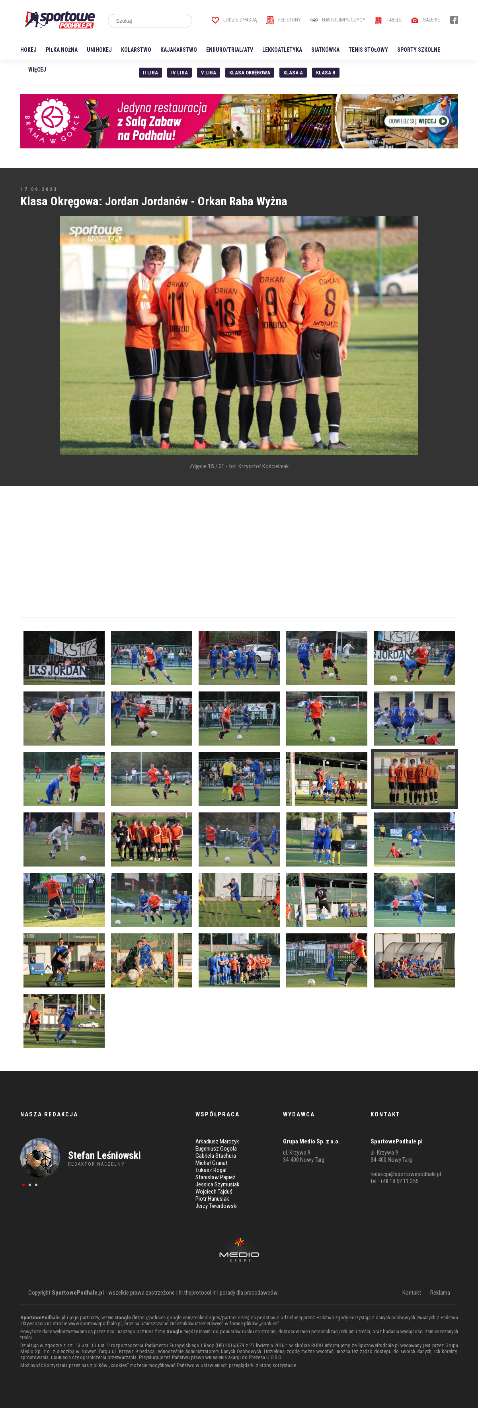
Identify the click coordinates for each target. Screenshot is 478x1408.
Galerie (425, 20)
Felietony (283, 20)
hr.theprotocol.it (197, 1292)
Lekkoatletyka (282, 50)
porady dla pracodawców (249, 1292)
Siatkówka (325, 50)
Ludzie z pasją (234, 20)
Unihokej (99, 50)
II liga (150, 73)
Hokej (28, 50)
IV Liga (179, 73)
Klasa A (293, 73)
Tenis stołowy (368, 50)
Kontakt (411, 1292)
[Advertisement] (32, 336)
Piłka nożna (62, 50)
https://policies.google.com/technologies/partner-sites (191, 1317)
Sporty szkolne (418, 50)
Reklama (440, 1292)
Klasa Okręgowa (249, 73)
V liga (208, 73)
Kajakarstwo (178, 50)
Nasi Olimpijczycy (337, 20)
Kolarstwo (136, 50)
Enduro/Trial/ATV (229, 50)
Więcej (37, 69)
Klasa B (326, 73)
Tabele (388, 20)
